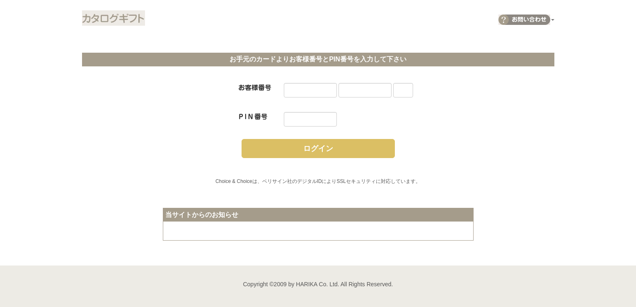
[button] (526, 17)
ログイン (318, 148)
